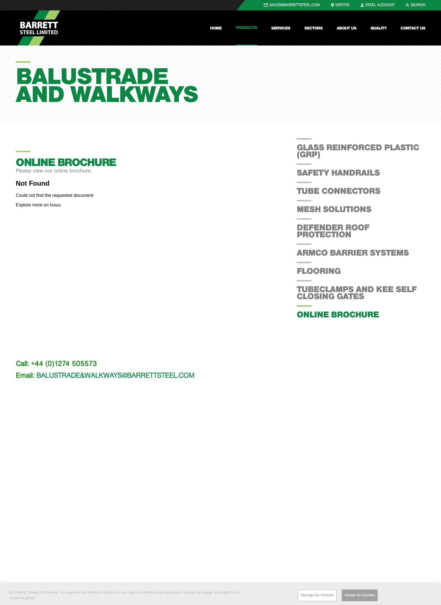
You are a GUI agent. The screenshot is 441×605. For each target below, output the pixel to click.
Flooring (319, 271)
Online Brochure (338, 314)
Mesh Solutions (334, 209)
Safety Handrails (338, 172)
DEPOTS (342, 5)
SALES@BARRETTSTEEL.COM (294, 5)
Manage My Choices (317, 597)
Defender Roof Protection (333, 230)
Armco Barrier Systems (353, 252)
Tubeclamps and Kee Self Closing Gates (357, 292)
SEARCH (418, 5)
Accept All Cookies (360, 597)
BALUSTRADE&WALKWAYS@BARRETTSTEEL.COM (115, 375)
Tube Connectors (338, 190)
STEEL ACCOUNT (380, 5)
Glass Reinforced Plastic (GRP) (358, 150)
